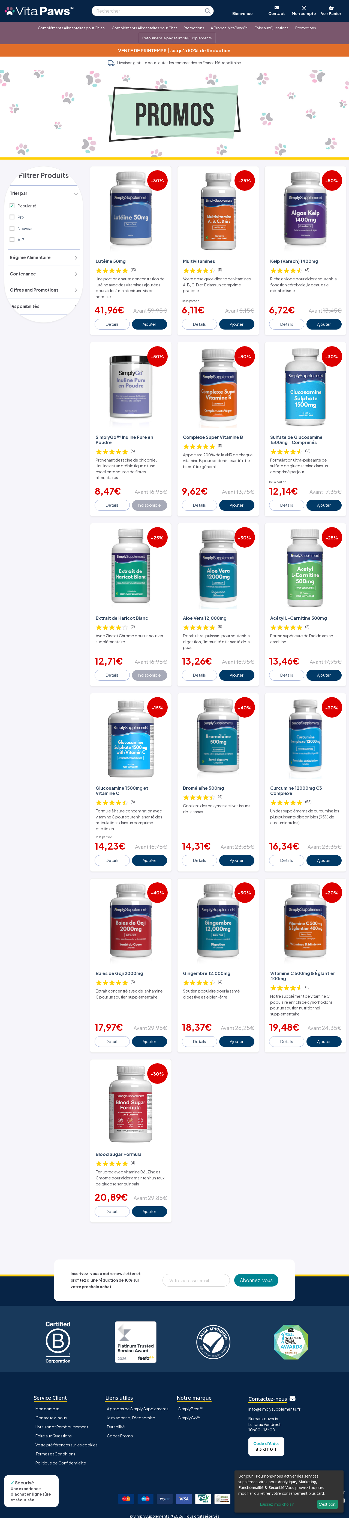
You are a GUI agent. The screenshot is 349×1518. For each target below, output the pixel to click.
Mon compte (47, 1401)
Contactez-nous (51, 1410)
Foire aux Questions (271, 27)
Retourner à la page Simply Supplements (177, 38)
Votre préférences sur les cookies (66, 1437)
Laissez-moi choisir (277, 1504)
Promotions (193, 27)
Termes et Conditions (55, 1446)
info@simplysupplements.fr (274, 1401)
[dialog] (289, 1491)
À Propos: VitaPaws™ (229, 27)
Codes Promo (120, 1428)
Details (112, 322)
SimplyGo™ (189, 1410)
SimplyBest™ (190, 1401)
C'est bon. (327, 1504)
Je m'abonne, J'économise (131, 1410)
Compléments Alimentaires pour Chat (144, 27)
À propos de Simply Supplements (138, 1401)
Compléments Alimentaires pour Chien (71, 27)
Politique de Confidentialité (60, 1455)
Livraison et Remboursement (61, 1419)
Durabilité (116, 1419)
